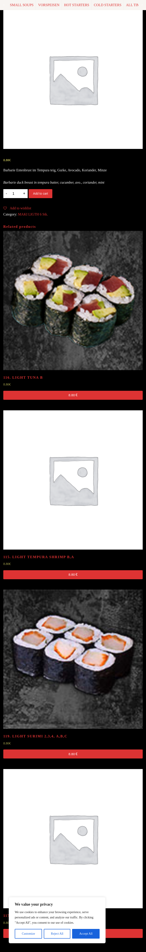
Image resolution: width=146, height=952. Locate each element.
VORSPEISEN (48, 5)
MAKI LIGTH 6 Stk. (33, 214)
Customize (28, 933)
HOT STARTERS (76, 5)
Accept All (85, 933)
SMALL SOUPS (21, 5)
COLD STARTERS (107, 5)
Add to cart (40, 193)
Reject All (57, 933)
